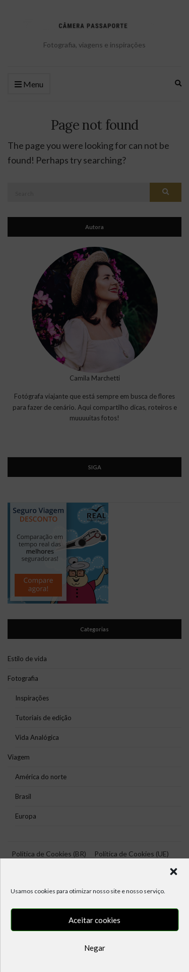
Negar (94, 947)
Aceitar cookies (94, 920)
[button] (173, 872)
